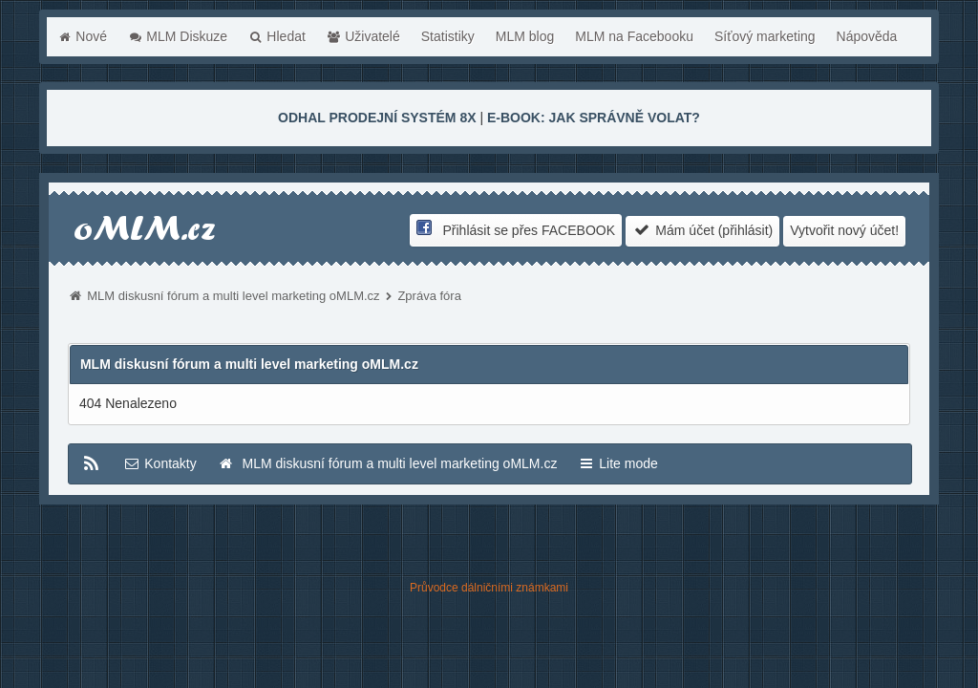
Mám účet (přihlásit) (702, 230)
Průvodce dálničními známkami (489, 587)
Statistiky (448, 36)
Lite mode (617, 463)
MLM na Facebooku (634, 36)
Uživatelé (363, 36)
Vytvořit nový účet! (844, 230)
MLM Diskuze (177, 36)
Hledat (277, 36)
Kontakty (159, 463)
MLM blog (525, 36)
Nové (82, 36)
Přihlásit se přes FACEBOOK (515, 229)
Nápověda (867, 36)
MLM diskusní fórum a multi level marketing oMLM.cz (233, 296)
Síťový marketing (765, 36)
